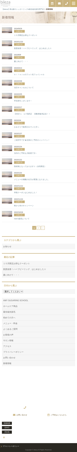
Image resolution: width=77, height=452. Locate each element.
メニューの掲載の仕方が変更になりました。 (32, 179)
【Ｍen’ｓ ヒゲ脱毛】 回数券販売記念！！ (32, 114)
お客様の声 (8, 335)
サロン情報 (8, 340)
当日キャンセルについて (24, 88)
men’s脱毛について (21, 219)
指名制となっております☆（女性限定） (30, 166)
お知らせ (7, 246)
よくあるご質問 (10, 329)
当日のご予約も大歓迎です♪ (25, 153)
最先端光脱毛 (9, 312)
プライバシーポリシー (13, 352)
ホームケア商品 (10, 306)
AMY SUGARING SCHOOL (15, 300)
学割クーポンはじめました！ (25, 192)
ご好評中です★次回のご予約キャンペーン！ (32, 140)
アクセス (7, 346)
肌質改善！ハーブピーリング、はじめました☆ (33, 48)
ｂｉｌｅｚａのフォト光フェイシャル (29, 74)
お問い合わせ (9, 358)
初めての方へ (9, 318)
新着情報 (7, 363)
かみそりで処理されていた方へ (26, 127)
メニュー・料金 (10, 323)
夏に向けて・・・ (21, 61)
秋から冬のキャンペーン (24, 206)
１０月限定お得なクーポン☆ (25, 35)
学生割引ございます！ (23, 101)
